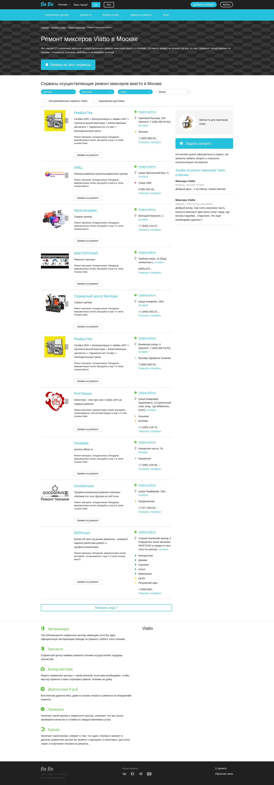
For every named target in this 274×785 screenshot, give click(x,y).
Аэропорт (143, 564)
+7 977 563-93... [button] (148, 507)
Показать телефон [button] (149, 142)
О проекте (221, 768)
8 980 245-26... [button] (147, 189)
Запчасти (85, 14)
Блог (166, 14)
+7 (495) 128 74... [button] (148, 427)
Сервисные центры (57, 14)
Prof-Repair (83, 393)
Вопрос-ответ (111, 14)
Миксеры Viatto (185, 181)
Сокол (141, 569)
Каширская (144, 458)
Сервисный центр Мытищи (96, 296)
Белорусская (145, 555)
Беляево (143, 420)
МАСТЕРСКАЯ (86, 253)
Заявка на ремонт (141, 14)
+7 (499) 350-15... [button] (148, 311)
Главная (45, 27)
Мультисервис (85, 210)
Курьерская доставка (112, 100)
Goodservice (84, 486)
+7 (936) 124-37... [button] (148, 225)
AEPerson (82, 533)
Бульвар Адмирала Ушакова (154, 358)
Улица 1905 (145, 182)
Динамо (142, 560)
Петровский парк (147, 582)
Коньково (143, 416)
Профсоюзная (146, 501)
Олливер (81, 443)
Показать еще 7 (106, 607)
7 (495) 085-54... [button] (148, 138)
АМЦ (78, 167)
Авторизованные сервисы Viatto (68, 100)
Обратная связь (224, 773)
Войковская (145, 573)
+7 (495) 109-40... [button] (148, 464)
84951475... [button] (145, 268)
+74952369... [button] (146, 589)
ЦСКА (141, 578)
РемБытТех (83, 113)
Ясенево (143, 131)
